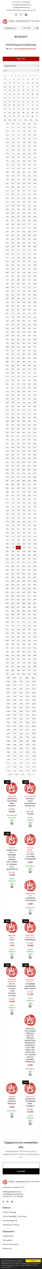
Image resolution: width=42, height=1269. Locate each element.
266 (34, 220)
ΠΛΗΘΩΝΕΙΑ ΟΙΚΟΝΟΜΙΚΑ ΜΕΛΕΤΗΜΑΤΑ (30, 986)
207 (7, 187)
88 (32, 113)
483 (7, 358)
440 (34, 328)
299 (18, 243)
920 (34, 626)
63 (28, 101)
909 (7, 622)
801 (7, 555)
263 (18, 220)
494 (34, 362)
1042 (27, 707)
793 (29, 548)
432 (23, 324)
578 (34, 414)
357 (7, 280)
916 (12, 626)
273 (7, 228)
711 (7, 499)
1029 (8, 700)
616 (12, 440)
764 (34, 529)
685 (29, 481)
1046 (21, 711)
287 (18, 235)
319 (29, 254)
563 (18, 406)
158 (34, 153)
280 (12, 232)
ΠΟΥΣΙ (12, 940)
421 (29, 317)
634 (12, 451)
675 (7, 477)
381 (7, 295)
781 (29, 540)
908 (34, 618)
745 (29, 518)
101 (20, 120)
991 (29, 670)
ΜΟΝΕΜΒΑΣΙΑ (30, 940)
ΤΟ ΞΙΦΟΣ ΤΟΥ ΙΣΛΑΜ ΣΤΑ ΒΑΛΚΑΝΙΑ (30, 856)
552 (23, 399)
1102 (27, 752)
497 (18, 365)
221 (18, 194)
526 (12, 384)
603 (7, 432)
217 (29, 191)
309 (7, 250)
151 (29, 150)
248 (34, 209)
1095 (14, 748)
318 (23, 254)
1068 (34, 726)
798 (23, 551)
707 (18, 495)
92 (14, 116)
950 (34, 644)
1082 (27, 737)
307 (29, 246)
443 (18, 332)
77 (19, 109)
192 (23, 176)
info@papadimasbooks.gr (21, 7)
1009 (8, 685)
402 (23, 306)
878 (34, 600)
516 (23, 376)
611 (18, 436)
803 (18, 555)
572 (34, 410)
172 (12, 165)
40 (32, 90)
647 (18, 458)
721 (29, 503)
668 (34, 469)
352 (12, 276)
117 (7, 131)
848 (34, 581)
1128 (34, 771)
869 (18, 596)
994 (12, 674)
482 (34, 354)
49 (37, 94)
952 (12, 648)
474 (23, 350)
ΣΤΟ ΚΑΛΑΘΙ (12, 823)
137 (18, 142)
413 (18, 313)
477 (7, 354)
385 (29, 295)
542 (34, 391)
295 (29, 239)
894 (23, 611)
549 (7, 399)
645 (7, 458)
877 (29, 600)
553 (29, 399)
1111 (21, 759)
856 (12, 588)
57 (37, 98)
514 (12, 376)
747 (7, 521)
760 (12, 529)
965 (18, 655)
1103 (34, 752)
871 (29, 596)
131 (18, 139)
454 (12, 339)
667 (29, 469)
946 (12, 644)
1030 (14, 700)
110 (34, 124)
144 (23, 146)
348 (23, 272)
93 (19, 116)
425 (18, 321)
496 (12, 365)
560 (34, 403)
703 (29, 492)
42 (5, 94)
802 (12, 555)
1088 (34, 741)
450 (23, 336)
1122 (27, 767)
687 (7, 484)
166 (12, 161)
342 (23, 269)
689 (18, 484)
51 (9, 98)
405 (7, 310)
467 (18, 347)
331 (29, 261)
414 (23, 313)
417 (7, 317)
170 (34, 161)
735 (7, 514)
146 (34, 146)
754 (12, 525)
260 (34, 217)
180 (23, 168)
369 (7, 287)
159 (7, 157)
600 (23, 429)
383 (18, 295)
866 (34, 592)
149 (18, 150)
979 (29, 663)
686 (34, 481)
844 (12, 581)
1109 (8, 759)
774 (23, 536)
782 (34, 540)
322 (12, 258)
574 (12, 414)
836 (34, 574)
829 (29, 570)
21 (19, 83)
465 (7, 347)
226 (12, 198)
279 (7, 232)
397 (29, 302)
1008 (34, 681)
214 (12, 191)
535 (29, 388)
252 (23, 213)
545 (18, 395)
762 (23, 529)
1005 (14, 681)
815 (18, 562)
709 (29, 495)
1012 (27, 685)
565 (29, 406)
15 (28, 79)
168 (23, 161)
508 (12, 373)
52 (14, 98)
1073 (34, 730)
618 (23, 440)
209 (18, 187)
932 (34, 633)
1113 (34, 759)
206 (34, 183)
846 (23, 581)
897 (7, 614)
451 (29, 336)
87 (28, 113)
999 (8, 678)
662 (34, 466)
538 (12, 391)
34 (5, 90)
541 (29, 391)
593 (18, 425)
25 (37, 83)
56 (32, 98)
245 (18, 209)
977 (18, 663)
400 (12, 306)
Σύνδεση (16, 14)
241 (29, 205)
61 (19, 101)
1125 (14, 771)
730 (12, 510)
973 (29, 659)
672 (23, 473)
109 (29, 124)
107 (18, 124)
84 (14, 113)
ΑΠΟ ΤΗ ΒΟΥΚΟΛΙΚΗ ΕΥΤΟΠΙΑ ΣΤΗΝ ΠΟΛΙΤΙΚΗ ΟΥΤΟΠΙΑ (11, 990)
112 (12, 127)
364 (12, 284)
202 (12, 183)
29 (19, 87)
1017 (27, 689)
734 (34, 510)
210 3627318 (16, 2)
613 (29, 436)
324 (23, 258)
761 (18, 529)
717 (7, 503)
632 (34, 447)
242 (34, 205)
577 (29, 414)
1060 (14, 722)
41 (37, 90)
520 (12, 380)
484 (12, 358)
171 (7, 165)
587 (18, 421)
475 (29, 350)
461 (18, 343)
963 (7, 655)
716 (34, 499)
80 (32, 109)
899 (18, 614)
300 (23, 243)
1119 (8, 767)
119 (18, 131)
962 (34, 652)
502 (12, 369)
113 (18, 127)
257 (18, 217)
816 (23, 562)
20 (14, 83)
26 (5, 87)
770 (34, 533)
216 (23, 191)
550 (12, 399)
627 (7, 447)
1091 (21, 745)
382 (12, 295)
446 (34, 332)
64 (32, 101)
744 (23, 518)
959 (18, 652)
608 (34, 432)
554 (34, 399)
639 (7, 455)
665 (18, 469)
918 (23, 626)
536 (34, 388)
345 (7, 272)
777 (7, 540)
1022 (27, 693)
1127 (27, 771)
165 (7, 161)
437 (18, 328)
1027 (27, 696)
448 (12, 336)
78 (23, 109)
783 (7, 544)
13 (19, 79)
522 (23, 380)
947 (18, 644)
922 (12, 629)
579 (7, 417)
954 (23, 648)
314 (34, 250)
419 (18, 317)
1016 (21, 689)
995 (18, 674)
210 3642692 (26, 2)
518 (34, 376)
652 (12, 462)
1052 (27, 715)
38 (23, 90)
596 (34, 425)
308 (34, 246)
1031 (21, 700)
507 (7, 373)
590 (34, 421)
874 (12, 600)
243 (7, 209)
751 (29, 521)
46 (23, 94)
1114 (8, 763)
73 (37, 105)
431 (18, 324)
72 (32, 105)
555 (7, 403)
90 (5, 116)
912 (23, 622)
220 (12, 194)
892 (12, 611)
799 (29, 551)
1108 (34, 756)
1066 (21, 726)
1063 (34, 722)
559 (29, 403)
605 (18, 432)
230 (34, 198)
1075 (14, 733)
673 (29, 473)
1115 (14, 763)
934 (12, 637)
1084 (8, 741)
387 (7, 298)
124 (12, 135)
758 (34, 525)
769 (29, 533)
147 (7, 150)
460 (12, 343)
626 (34, 443)
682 (12, 481)
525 (7, 384)
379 (29, 291)
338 (34, 265)
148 (12, 150)
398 (34, 302)
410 (34, 310)
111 (7, 127)
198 (23, 179)
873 (7, 600)
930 (23, 633)
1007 (27, 681)
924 (23, 629)
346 (12, 272)
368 (34, 284)
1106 (21, 756)
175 (29, 165)
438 (23, 328)
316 (12, 254)
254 (34, 213)
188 (34, 172)
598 (12, 429)
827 (18, 570)
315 (7, 254)
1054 (8, 719)
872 (34, 596)
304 (12, 246)
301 (29, 243)
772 (12, 536)
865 (29, 592)
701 (18, 492)
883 (29, 603)
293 (18, 239)
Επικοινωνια (7, 1248)
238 (12, 205)
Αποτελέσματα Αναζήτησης (25, 49)
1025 (14, 696)
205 (29, 183)
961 (29, 652)
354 (23, 276)
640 (12, 455)
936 (23, 637)
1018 (34, 689)
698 (34, 488)
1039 (8, 707)
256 (12, 217)
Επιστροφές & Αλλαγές (11, 1225)
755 (18, 525)
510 (23, 373)
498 (23, 365)
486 (23, 358)
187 (29, 172)
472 (12, 350)
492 (23, 362)
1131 (22, 774)
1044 (8, 711)
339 (7, 269)
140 (34, 142)
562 (12, 406)
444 (23, 332)
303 (7, 246)
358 (12, 280)
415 (29, 313)
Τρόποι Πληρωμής (9, 1212)
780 (23, 540)
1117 (27, 763)
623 (18, 443)
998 (34, 674)
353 (18, 276)
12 (14, 79)
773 (18, 536)
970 (12, 659)
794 (34, 548)
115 (29, 127)
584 (34, 417)
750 (23, 521)
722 (34, 503)
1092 (27, 745)
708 (23, 495)
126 (23, 135)
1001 (20, 678)
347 (18, 272)
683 (18, 481)
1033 (34, 700)
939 (7, 640)
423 (7, 321)
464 (34, 343)
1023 (34, 693)
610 (12, 436)
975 (7, 663)
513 (7, 376)
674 (34, 473)
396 (23, 302)
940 (12, 640)
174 (23, 165)
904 (12, 618)
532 (12, 388)
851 (18, 585)
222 (23, 194)
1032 (27, 700)
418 (12, 317)
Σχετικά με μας (8, 1236)
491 (18, 362)
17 (37, 79)
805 (29, 555)
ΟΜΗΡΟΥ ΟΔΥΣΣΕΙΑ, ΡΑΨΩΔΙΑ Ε (12, 1101)
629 (18, 447)
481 (29, 354)
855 (7, 588)
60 (14, 101)
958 (12, 652)
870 (23, 596)
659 (18, 466)
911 (18, 622)
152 (34, 150)
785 (18, 544)
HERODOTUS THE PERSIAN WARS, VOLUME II (12, 802)
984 (23, 666)
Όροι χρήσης (7, 1240)
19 (9, 83)
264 (23, 220)
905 (18, 618)
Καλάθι (26, 14)
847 (29, 581)
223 (29, 194)
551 (18, 399)
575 (18, 414)
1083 (34, 737)
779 (18, 540)
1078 (34, 733)
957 (7, 652)
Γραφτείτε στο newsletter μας (21, 1145)
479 (18, 354)
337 (29, 265)
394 (12, 302)
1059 (8, 722)
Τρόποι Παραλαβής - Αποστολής (14, 1216)
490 (12, 362)
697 (29, 488)
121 (29, 131)
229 (29, 198)
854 (34, 585)
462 (23, 343)
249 (7, 213)
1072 (27, 730)
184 (12, 172)
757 (29, 525)
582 (23, 417)
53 (19, 98)
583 (29, 417)
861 (7, 592)
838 (12, 577)
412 (12, 313)
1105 (14, 756)
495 (7, 365)
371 (18, 287)
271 (29, 224)
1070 (14, 730)
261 (7, 220)
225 (7, 198)
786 (23, 544)
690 (23, 484)
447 (7, 336)
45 (19, 94)
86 (23, 113)
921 (7, 629)
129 (7, 139)
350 (34, 272)
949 (29, 644)
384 (23, 295)
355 (29, 276)
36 (14, 90)
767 (18, 533)
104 (36, 120)
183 (7, 172)
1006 (21, 681)
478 (12, 354)
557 (18, 403)
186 (23, 172)
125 (18, 135)
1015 (14, 689)
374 (34, 287)
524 (34, 380)
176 (34, 165)
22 (23, 83)
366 (23, 284)
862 (12, 592)
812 (34, 559)
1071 (21, 730)
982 (12, 666)
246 (23, 209)
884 (34, 603)
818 (34, 562)
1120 (14, 767)
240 (23, 205)
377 (18, 291)
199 (29, 179)
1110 (14, 759)
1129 (10, 774)
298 (12, 243)
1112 (27, 759)
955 (29, 648)
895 (29, 611)
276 (23, 228)
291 (7, 239)
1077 (27, 733)
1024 (8, 696)
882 (23, 603)
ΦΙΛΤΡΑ (21, 58)
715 (29, 499)
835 (29, 574)
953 (18, 648)
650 (34, 458)
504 (23, 369)
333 (7, 265)
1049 (8, 715)
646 (12, 458)
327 (7, 261)
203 (18, 183)
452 (34, 336)
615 (7, 440)
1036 (21, 704)
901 (29, 614)
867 (7, 596)
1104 (8, 756)
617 (18, 440)
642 (23, 455)
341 (18, 269)
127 (29, 135)
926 (34, 629)
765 (7, 533)
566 (34, 406)
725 (18, 507)
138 (23, 142)
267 (7, 224)
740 (34, 514)
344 (34, 269)
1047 (27, 711)
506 (34, 369)
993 (7, 674)
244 (12, 209)
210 (23, 187)
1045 (14, 711)
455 (18, 339)
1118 (34, 763)
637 (29, 451)
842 (34, 577)
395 (18, 302)
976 (12, 663)
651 (7, 462)
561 (7, 406)
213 (7, 191)
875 (18, 600)
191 (18, 176)
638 (34, 451)
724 (12, 507)
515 (18, 376)
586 (12, 421)
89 (37, 113)
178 (12, 168)
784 (12, 544)
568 (12, 410)
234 (23, 202)
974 (34, 659)
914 (34, 622)
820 (12, 566)
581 (18, 417)
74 (5, 109)
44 (14, 94)
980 (34, 663)
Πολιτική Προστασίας (10, 1244)
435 (7, 328)
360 (23, 280)
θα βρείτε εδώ (14, 1267)
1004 (8, 681)
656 (34, 462)
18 (5, 83)
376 (12, 291)
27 (9, 87)
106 (12, 124)
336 (23, 265)
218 (34, 191)
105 (7, 124)
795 (7, 551)
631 (29, 447)
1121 (21, 767)
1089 (8, 745)
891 (7, 611)
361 (29, 280)
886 (12, 607)
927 (7, 633)
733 (29, 510)
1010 (14, 685)
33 (37, 87)
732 (23, 510)
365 (18, 284)
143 (18, 146)
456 (23, 339)
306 (23, 246)
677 (18, 477)
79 (28, 109)
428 (34, 321)
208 (12, 187)
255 (7, 217)
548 (34, 395)
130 (12, 139)
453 (7, 339)
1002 (27, 678)
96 (32, 116)
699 (7, 492)
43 (9, 94)
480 (23, 354)
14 (23, 79)
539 (18, 391)
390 (23, 298)
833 (18, 574)
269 (18, 224)
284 (34, 232)
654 (23, 462)
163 (29, 157)
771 (7, 536)
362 (34, 280)
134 (34, 139)
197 (18, 179)
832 (12, 574)
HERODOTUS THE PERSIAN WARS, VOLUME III (30, 1102)
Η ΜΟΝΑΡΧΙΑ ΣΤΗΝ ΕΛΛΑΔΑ (30, 899)
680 (34, 477)
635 (18, 451)
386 (34, 295)
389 (18, 298)
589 (29, 421)
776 (34, 536)
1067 (27, 726)
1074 (8, 733)
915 (7, 626)
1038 (34, 704)
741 (7, 518)
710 (34, 495)
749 (18, 521)
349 (29, 272)
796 (12, 551)
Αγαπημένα (21, 14)
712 (12, 499)
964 (12, 655)
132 (23, 139)
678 (23, 477)
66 (5, 105)
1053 (34, 715)
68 (14, 105)
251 (18, 213)
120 (23, 131)
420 (23, 317)
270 (23, 224)
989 (18, 670)
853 (29, 585)
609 (7, 436)
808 (12, 559)
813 (7, 562)
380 (34, 291)
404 (34, 306)
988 (12, 670)
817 (29, 562)
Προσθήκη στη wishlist (12, 821)
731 (18, 510)
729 (7, 510)
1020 (14, 693)
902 (34, 614)
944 (34, 640)
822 (23, 566)
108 (23, 124)
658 (12, 466)
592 (12, 425)
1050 (14, 715)
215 (18, 191)
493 (29, 362)
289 (29, 235)
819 (7, 566)
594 (23, 425)
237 (7, 205)
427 (29, 321)
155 (18, 153)
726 (23, 507)
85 (19, 113)
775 (29, 536)
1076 (21, 733)
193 (29, 176)
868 (12, 596)
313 (29, 250)
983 (18, 666)
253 (29, 213)
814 (12, 562)
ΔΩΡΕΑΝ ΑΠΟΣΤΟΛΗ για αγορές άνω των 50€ (21, 10)
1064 (8, 726)
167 (18, 161)
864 (23, 592)
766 (12, 533)
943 (29, 640)
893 (18, 611)
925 (29, 629)
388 (12, 298)
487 (29, 358)
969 (7, 659)
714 (23, 499)
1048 (34, 711)
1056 (21, 719)
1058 (34, 719)
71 (28, 105)
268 (12, 224)
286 (12, 235)
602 (34, 429)
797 (18, 551)
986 (34, 666)
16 (32, 79)
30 (23, 87)
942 (23, 640)
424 (12, 321)
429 (7, 324)
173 (18, 165)
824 (34, 566)
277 (29, 228)
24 (32, 83)
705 (7, 495)
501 (7, 369)
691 (29, 484)
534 (23, 388)
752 (34, 521)
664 (12, 469)
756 (23, 525)
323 (18, 258)
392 (34, 298)
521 (18, 380)
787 (29, 544)
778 (12, 540)
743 (18, 518)
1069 (8, 730)
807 (7, 559)
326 (34, 258)
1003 (33, 678)
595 (29, 425)
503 (18, 369)
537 (7, 391)
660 (23, 466)
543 (7, 395)
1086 (21, 741)
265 (29, 220)
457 (29, 339)
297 (7, 243)
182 (34, 168)
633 (7, 451)
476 (34, 350)
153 (7, 153)
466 (12, 347)
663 (7, 469)
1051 (21, 715)
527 (18, 384)
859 (29, 588)
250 (12, 213)
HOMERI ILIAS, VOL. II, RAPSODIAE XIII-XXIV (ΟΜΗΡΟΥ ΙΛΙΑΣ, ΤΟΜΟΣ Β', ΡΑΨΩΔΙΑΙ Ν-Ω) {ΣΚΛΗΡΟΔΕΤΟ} (12, 859)
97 (37, 116)
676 (12, 477)
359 (18, 280)
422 (34, 317)
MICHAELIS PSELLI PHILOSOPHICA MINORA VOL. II (30, 803)
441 (7, 332)
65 (37, 101)
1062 (27, 722)
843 (7, 581)
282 (23, 232)
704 (34, 492)
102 (25, 120)
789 (7, 548)
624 (23, 443)
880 (12, 603)
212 (34, 187)
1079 (8, 737)
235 (29, 202)
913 (29, 622)
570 (23, 410)
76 (14, 109)
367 (29, 284)
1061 (21, 722)
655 (29, 462)
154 (12, 153)
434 (34, 324)
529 (29, 384)
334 (12, 265)
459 (7, 343)
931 (29, 633)
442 (12, 332)
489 (7, 362)
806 (34, 555)
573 (7, 414)
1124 (8, 771)
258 (23, 217)
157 (29, 153)
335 (18, 265)
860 (34, 588)
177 (7, 168)
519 (7, 380)
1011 (21, 685)
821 (18, 566)
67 (9, 105)
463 (29, 343)
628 (12, 447)
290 (34, 235)
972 (23, 659)
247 (29, 209)
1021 (21, 693)
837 (7, 577)
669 (7, 473)
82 (5, 113)
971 (18, 659)
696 (23, 488)
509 (18, 373)
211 (29, 187)
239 (18, 205)
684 (23, 481)
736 (12, 514)
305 (18, 246)
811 (29, 559)
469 (29, 347)
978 (23, 663)
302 (34, 243)
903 (7, 618)
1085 (14, 741)
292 (12, 239)
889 (29, 607)
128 (34, 135)
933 (7, 637)
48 (32, 94)
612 (23, 436)
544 (12, 395)
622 (12, 443)
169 (29, 161)
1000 (14, 678)
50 (5, 98)
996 (23, 674)
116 (34, 127)
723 (7, 507)
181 (29, 168)
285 (7, 235)
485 (18, 358)
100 (14, 120)
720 (23, 503)
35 (9, 90)
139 (29, 142)
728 (34, 507)
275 (18, 228)
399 (7, 306)
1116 (21, 763)
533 (18, 388)
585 (7, 421)
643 (29, 455)
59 (9, 101)
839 (18, 577)
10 (5, 79)
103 (31, 120)
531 (7, 388)
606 (23, 432)
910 (12, 622)
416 (34, 313)
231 (7, 202)
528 (23, 384)
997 (29, 674)
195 (7, 179)
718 (12, 503)
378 (23, 291)
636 (23, 451)
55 (28, 98)
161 (18, 157)
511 (29, 373)
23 (28, 83)
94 (23, 116)
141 (7, 146)
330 (23, 261)
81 (37, 109)
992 (34, 670)
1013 (34, 685)
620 (34, 440)
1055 (14, 719)
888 (23, 607)
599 (18, 429)
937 (29, 637)
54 (23, 98)
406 (12, 310)
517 (29, 376)
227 (18, 198)
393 (7, 302)
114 (23, 127)
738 (23, 514)
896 (34, 611)
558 (23, 403)
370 (12, 287)
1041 (21, 707)
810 (23, 559)
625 (29, 443)
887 (18, 607)
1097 (27, 748)
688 (12, 484)
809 (18, 559)
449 (18, 336)
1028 (34, 696)
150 (23, 150)
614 (34, 436)
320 (34, 254)
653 (18, 462)
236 (34, 202)
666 (23, 469)
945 (7, 644)
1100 (14, 752)
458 (34, 339)
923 (18, 629)
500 (34, 365)
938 (34, 637)
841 (29, 577)
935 (18, 637)
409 (29, 310)
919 (29, 626)
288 (23, 235)
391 (29, 298)
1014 (8, 689)
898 (12, 614)
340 (12, 269)
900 (23, 614)
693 (7, 488)
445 (29, 332)
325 (29, 258)
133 (29, 139)
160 (12, 157)
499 (29, 365)
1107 (27, 756)
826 (12, 570)
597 (7, 429)
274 (12, 228)
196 (12, 179)
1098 (34, 748)
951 (7, 648)
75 (9, 109)
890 (34, 607)
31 (28, 87)
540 (23, 391)
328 (12, 261)
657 (7, 466)
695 (18, 488)
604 (12, 432)
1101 (21, 752)
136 (12, 142)
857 (18, 588)
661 (29, 466)
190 (12, 176)
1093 (34, 745)
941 (18, 640)
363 (7, 284)
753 (7, 525)
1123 (34, 767)
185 (18, 172)
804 (23, 555)
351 (7, 276)
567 (7, 410)
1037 (27, 704)
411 (7, 313)
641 (18, 455)
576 (23, 414)
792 (23, 548)
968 (34, 655)
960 (23, 652)
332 (34, 261)
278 (34, 228)
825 (7, 570)
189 (7, 176)
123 (7, 135)
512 (34, 373)
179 (18, 168)
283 (29, 232)
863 (18, 592)
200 (34, 179)
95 (28, 116)
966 (23, 655)
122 (34, 131)
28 (14, 87)
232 (12, 202)
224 (34, 194)
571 (29, 410)
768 (23, 533)
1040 (14, 707)
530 (34, 384)
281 (18, 232)
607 (29, 432)
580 (12, 417)
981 (7, 666)
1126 (21, 771)
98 (5, 120)
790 (12, 548)
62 (23, 101)
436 (12, 328)
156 (23, 153)
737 (18, 514)
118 (12, 131)
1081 (21, 737)
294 (23, 239)
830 (34, 570)
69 (19, 105)
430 (12, 324)
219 (7, 194)
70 (23, 105)
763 (29, 529)
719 (18, 503)
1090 (14, 745)
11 (9, 79)
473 (18, 350)
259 (29, 217)
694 (12, 488)
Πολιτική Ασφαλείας (10, 1220)
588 (23, 421)
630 (23, 447)
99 (9, 120)
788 (34, 544)
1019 (8, 693)
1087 (27, 741)
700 (12, 492)
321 (7, 258)
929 (18, 633)
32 (32, 87)
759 (7, 529)
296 (34, 239)
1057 (27, 719)
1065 (14, 726)
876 (23, 600)
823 (29, 566)
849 (7, 585)
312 (23, 250)
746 (34, 518)
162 (23, 157)
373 (29, 287)
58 (5, 101)
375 (7, 291)
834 (23, 574)
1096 (21, 748)
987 (7, 670)
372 (23, 287)
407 (18, 310)
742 (12, 518)
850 (12, 585)
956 (34, 648)
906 (23, 618)
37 (19, 90)
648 (23, 458)
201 (7, 183)
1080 (14, 737)
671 (18, 473)
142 (12, 146)
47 (28, 94)
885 (7, 607)
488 (34, 358)
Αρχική (9, 49)
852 (23, 585)
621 (7, 443)
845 (18, 581)
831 (7, 574)
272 (34, 224)
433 (29, 324)
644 (34, 455)
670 (12, 473)
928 (12, 633)
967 (29, 655)
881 (18, 603)
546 (23, 395)
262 (12, 220)
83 (9, 113)
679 (29, 477)
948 (23, 644)
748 (12, 521)
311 (18, 250)
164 (34, 157)
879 (7, 603)
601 (29, 429)
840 (23, 577)
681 (7, 481)
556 (12, 403)
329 (18, 261)
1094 (8, 748)
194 (34, 176)
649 (29, 458)
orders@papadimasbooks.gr (21, 5)
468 (23, 347)
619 (29, 440)
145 (29, 146)
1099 (8, 752)
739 (29, 514)
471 (7, 350)
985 (29, 666)
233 (18, 202)
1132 (29, 774)
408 (23, 310)
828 (23, 570)
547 (29, 395)
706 (12, 495)
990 (23, 670)
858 (23, 588)
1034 (8, 704)
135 (7, 142)
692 (34, 484)
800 (34, 551)
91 (9, 116)
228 (23, 198)
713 (18, 499)
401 (18, 306)
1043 (34, 707)
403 (29, 306)
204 (23, 183)
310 (12, 250)
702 (23, 492)
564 (23, 406)
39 (28, 90)
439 (29, 328)
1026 (21, 696)
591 (7, 425)
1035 (14, 704)
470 (34, 347)
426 (23, 321)
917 (18, 626)
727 (29, 507)
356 (34, 276)
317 (18, 254)
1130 (16, 774)
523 (29, 380)
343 (29, 269)
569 (18, 410)
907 (29, 618)
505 (29, 369)
